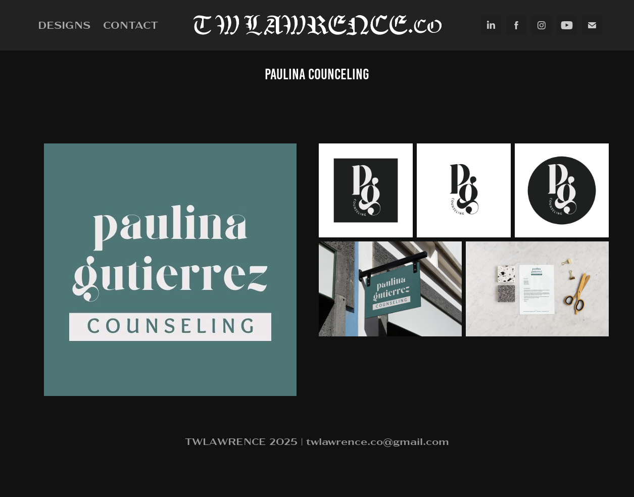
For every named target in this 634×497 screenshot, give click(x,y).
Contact (130, 24)
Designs (64, 24)
